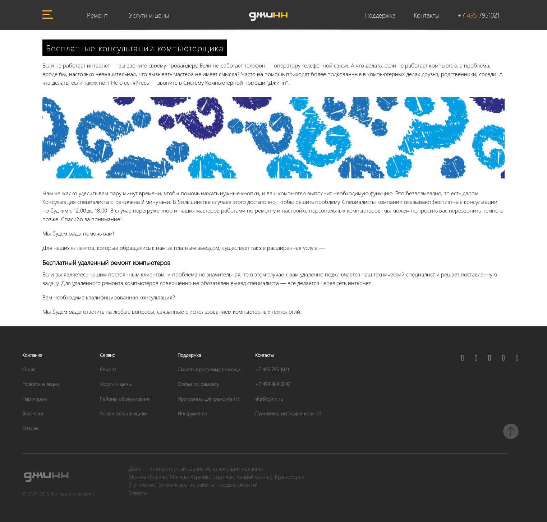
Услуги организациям (123, 413)
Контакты (427, 14)
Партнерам (34, 398)
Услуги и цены (149, 14)
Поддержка (380, 14)
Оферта (138, 493)
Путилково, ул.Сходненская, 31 (288, 413)
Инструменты (192, 413)
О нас (28, 369)
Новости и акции (41, 384)
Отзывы (30, 428)
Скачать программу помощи (209, 369)
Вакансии (32, 413)
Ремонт (97, 14)
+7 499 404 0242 (272, 384)
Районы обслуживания (125, 398)
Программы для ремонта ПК (209, 398)
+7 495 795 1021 (272, 369)
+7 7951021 (478, 14)
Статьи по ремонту (198, 384)
